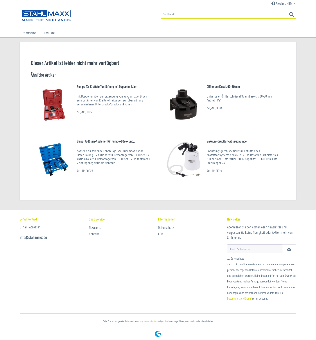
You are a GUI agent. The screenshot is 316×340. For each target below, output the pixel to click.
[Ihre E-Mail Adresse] (254, 248)
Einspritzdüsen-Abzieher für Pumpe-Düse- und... (106, 141)
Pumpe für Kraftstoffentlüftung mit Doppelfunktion (107, 86)
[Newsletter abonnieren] (289, 248)
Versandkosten (150, 321)
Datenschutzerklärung (239, 298)
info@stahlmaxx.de (33, 237)
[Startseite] (29, 33)
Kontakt (94, 233)
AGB (160, 233)
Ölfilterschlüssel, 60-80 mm (223, 86)
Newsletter (95, 227)
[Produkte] (49, 33)
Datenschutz (166, 227)
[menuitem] (228, 14)
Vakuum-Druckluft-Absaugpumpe (227, 141)
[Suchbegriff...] (228, 14)
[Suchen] (291, 14)
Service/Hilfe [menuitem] (282, 3)
